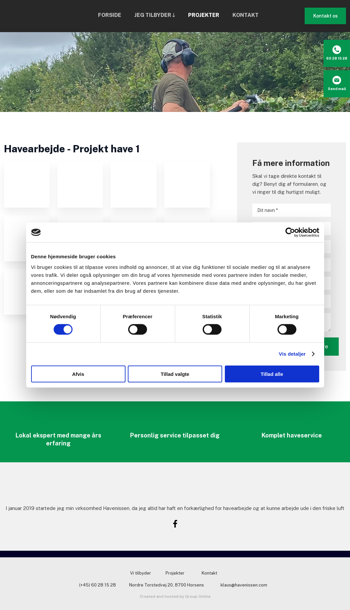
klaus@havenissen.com (244, 585)
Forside (109, 15)
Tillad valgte (175, 374)
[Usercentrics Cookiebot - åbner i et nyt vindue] (290, 232)
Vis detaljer (292, 354)
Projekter (203, 15)
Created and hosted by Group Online (175, 596)
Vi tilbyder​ (140, 573)
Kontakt (245, 15)
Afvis (78, 374)
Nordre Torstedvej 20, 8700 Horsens (166, 585)
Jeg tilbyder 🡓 (154, 15)
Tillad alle (272, 374)
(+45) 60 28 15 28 (97, 585)
